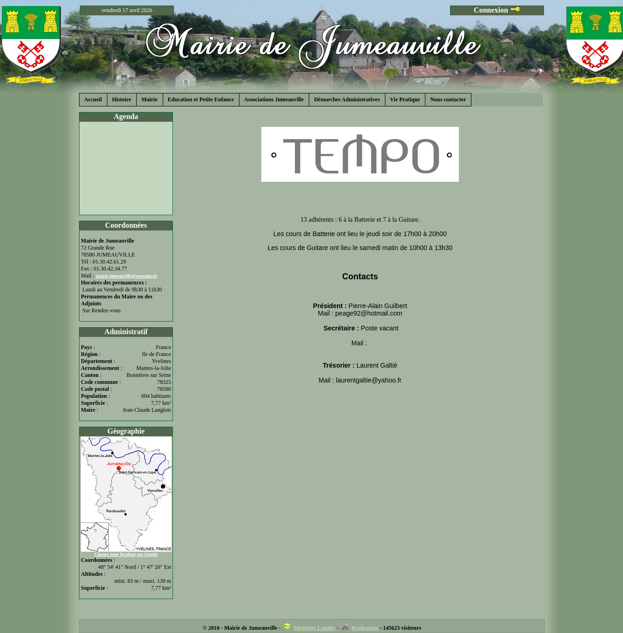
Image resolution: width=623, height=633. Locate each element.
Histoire (121, 99)
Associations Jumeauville (274, 99)
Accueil (93, 99)
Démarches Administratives (346, 99)
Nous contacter (448, 99)
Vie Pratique (405, 99)
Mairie (149, 99)
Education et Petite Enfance (201, 99)
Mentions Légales (315, 628)
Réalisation (364, 628)
